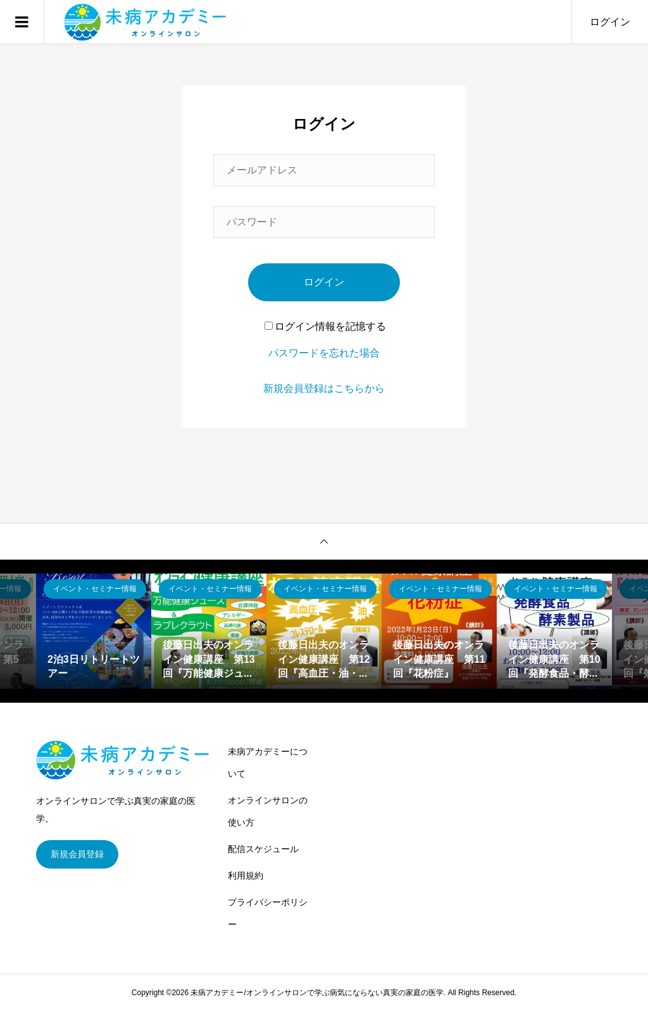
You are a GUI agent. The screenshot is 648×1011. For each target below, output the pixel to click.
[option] (93, 631)
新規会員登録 (77, 854)
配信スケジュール (263, 849)
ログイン (610, 21)
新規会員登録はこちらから (324, 388)
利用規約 (245, 875)
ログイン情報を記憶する (325, 326)
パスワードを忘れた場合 (324, 353)
